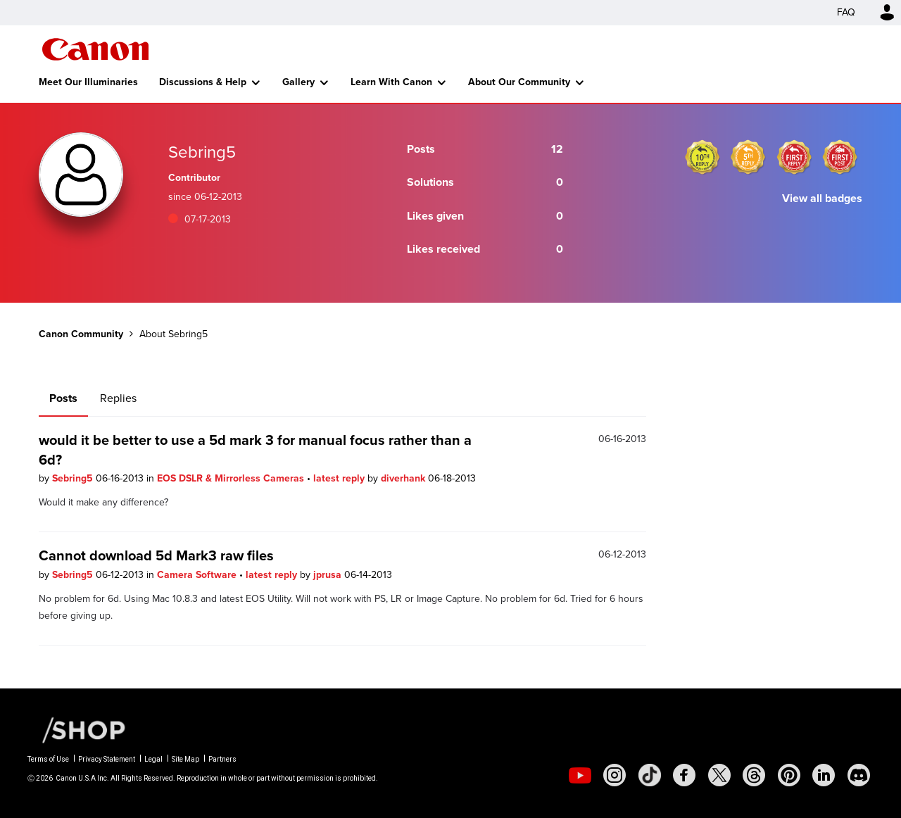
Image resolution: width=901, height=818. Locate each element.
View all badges (822, 198)
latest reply (340, 478)
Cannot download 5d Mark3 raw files (156, 555)
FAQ (846, 12)
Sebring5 (74, 478)
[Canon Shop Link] (76, 729)
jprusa (328, 574)
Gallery (298, 82)
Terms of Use (48, 759)
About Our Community (519, 82)
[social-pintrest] (789, 775)
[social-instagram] (614, 775)
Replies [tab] (118, 398)
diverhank (404, 478)
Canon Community (95, 49)
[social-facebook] (684, 775)
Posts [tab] (63, 398)
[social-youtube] (580, 775)
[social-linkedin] (823, 775)
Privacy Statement (106, 759)
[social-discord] (859, 775)
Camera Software (198, 574)
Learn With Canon (391, 82)
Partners (222, 759)
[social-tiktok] (649, 775)
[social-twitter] (719, 775)
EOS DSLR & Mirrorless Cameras (232, 478)
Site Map (185, 759)
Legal (153, 759)
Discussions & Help (202, 82)
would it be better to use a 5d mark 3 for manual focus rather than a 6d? (255, 449)
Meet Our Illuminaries (88, 82)
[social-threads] (754, 775)
